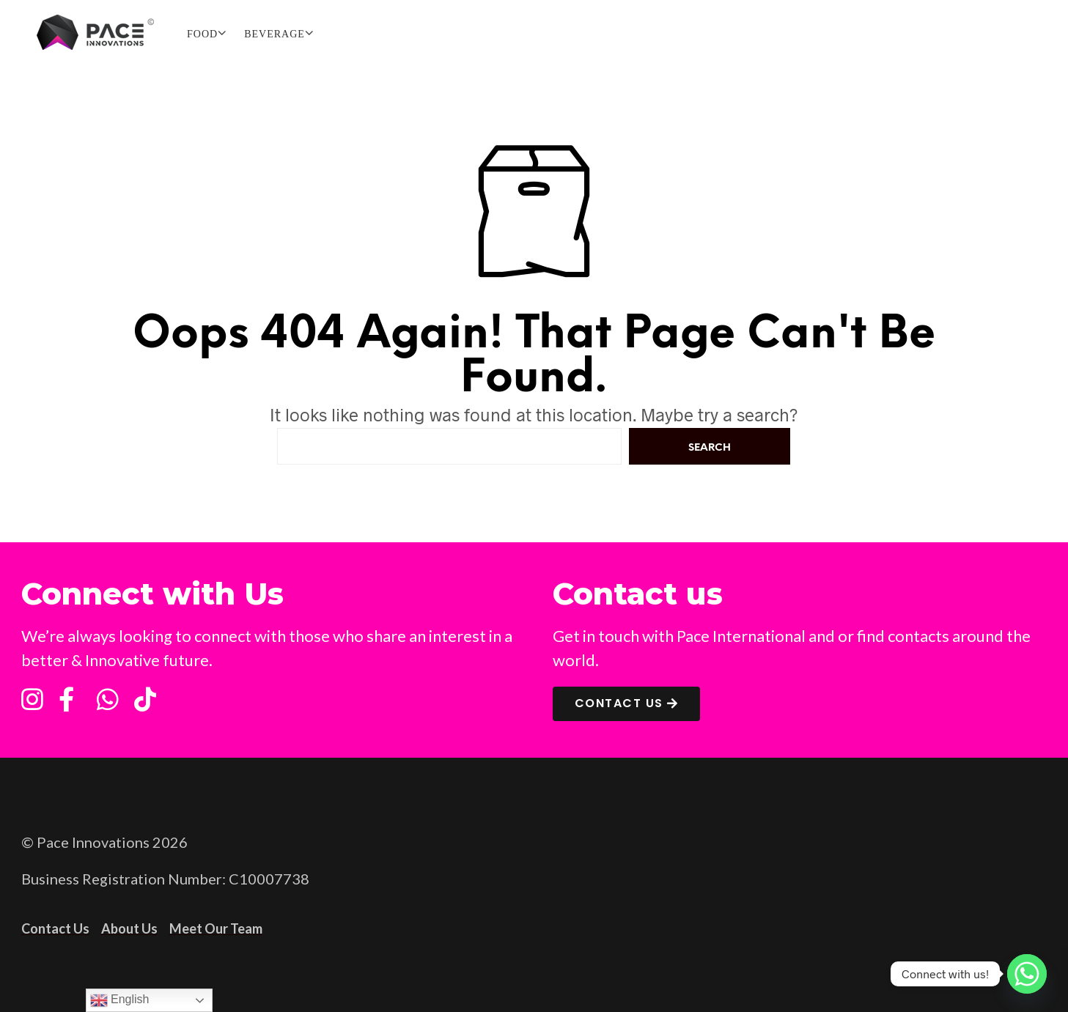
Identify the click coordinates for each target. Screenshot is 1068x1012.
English (120, 1000)
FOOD (202, 34)
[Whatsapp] (1027, 974)
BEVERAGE (274, 34)
